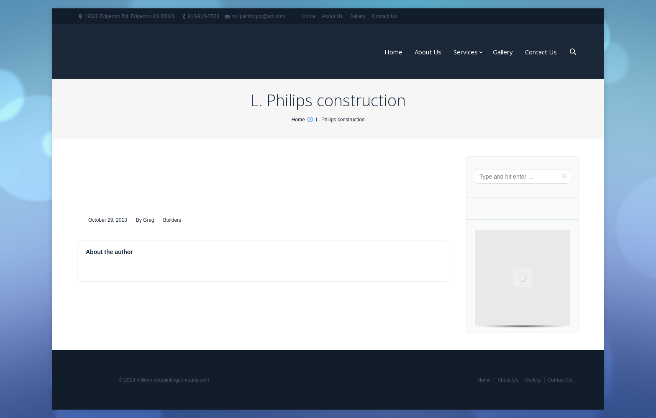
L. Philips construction (340, 120)
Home (308, 16)
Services (466, 52)
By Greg (145, 220)
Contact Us (384, 16)
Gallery (357, 16)
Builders (172, 220)
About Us (332, 16)
